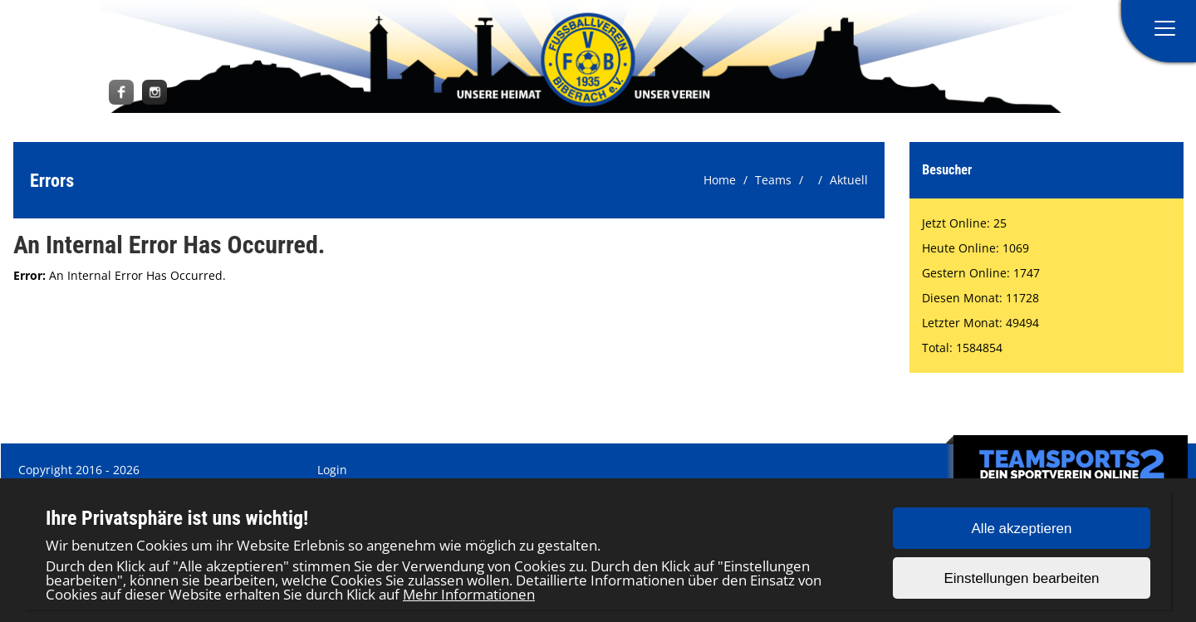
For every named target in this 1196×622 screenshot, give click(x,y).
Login (332, 470)
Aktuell (849, 180)
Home (719, 180)
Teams (773, 180)
